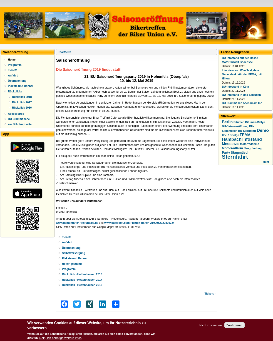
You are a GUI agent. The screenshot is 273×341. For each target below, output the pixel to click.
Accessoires (16, 113)
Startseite (65, 52)
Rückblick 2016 (22, 107)
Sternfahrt (235, 157)
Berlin (227, 122)
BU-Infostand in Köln (235, 86)
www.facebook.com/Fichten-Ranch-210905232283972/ (139, 222)
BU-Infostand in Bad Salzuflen (241, 95)
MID (236, 144)
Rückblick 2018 (22, 97)
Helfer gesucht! (72, 263)
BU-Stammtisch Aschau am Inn (242, 103)
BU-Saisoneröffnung (235, 126)
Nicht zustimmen (210, 326)
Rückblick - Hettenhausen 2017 (82, 279)
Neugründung (253, 148)
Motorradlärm (232, 148)
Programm (15, 64)
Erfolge (234, 135)
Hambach (231, 139)
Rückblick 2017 (22, 102)
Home (11, 59)
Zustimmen (234, 326)
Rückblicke (15, 91)
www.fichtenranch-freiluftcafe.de (77, 222)
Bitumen (238, 122)
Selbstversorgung (73, 253)
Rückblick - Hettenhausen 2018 (82, 285)
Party (226, 152)
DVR (225, 135)
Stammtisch (240, 152)
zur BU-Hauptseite (20, 124)
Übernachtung (17, 80)
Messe (227, 144)
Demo (263, 130)
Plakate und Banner (20, 86)
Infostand (252, 139)
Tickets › (210, 293)
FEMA (245, 135)
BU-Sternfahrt (247, 130)
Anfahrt (13, 75)
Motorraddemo (249, 144)
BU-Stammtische (19, 119)
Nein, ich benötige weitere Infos (60, 339)
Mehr (266, 161)
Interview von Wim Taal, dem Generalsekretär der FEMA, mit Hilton (242, 74)
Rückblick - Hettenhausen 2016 (82, 274)
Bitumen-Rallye (255, 122)
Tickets (12, 70)
